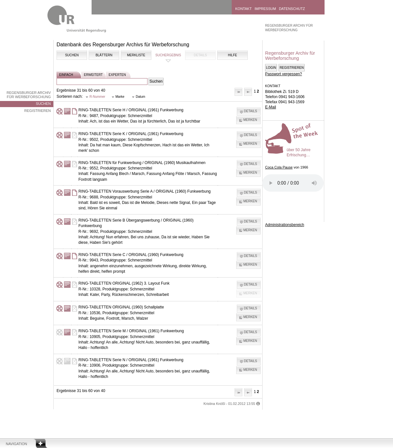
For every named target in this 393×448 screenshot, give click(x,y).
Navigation (16, 444)
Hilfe (232, 55)
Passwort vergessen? (283, 74)
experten (117, 75)
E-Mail (270, 107)
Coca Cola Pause (279, 167)
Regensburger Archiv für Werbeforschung (28, 95)
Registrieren (37, 111)
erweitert (93, 75)
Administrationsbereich (284, 225)
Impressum (265, 9)
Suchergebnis (168, 55)
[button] (238, 92)
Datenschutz (292, 9)
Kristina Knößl (214, 404)
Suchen (43, 103)
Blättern (103, 55)
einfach (66, 75)
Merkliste (136, 55)
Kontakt (243, 9)
